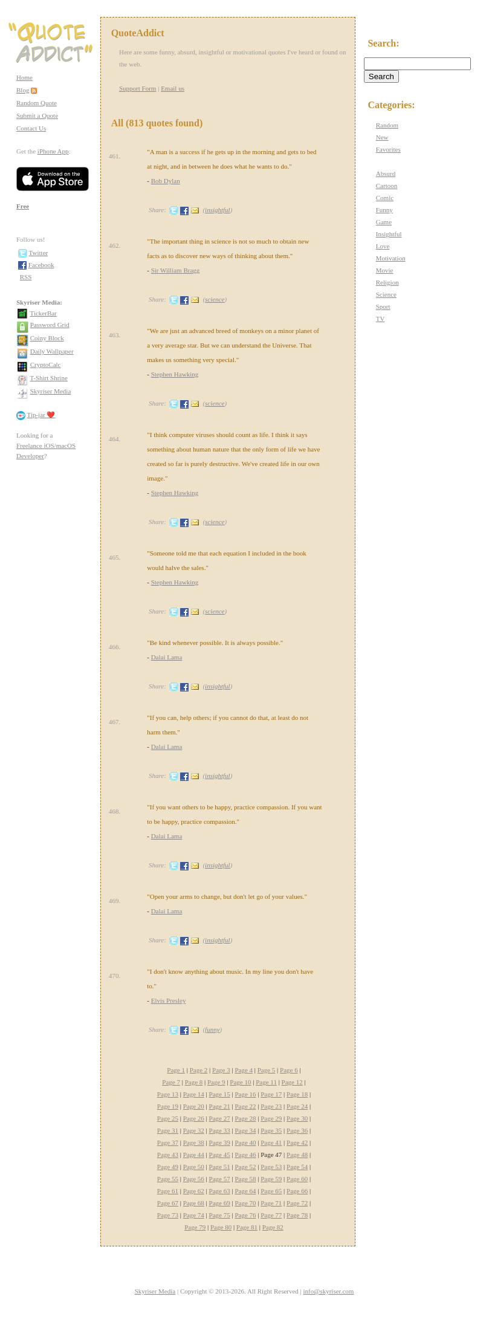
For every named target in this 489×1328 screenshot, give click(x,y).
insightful (217, 209)
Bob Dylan (165, 180)
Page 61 (167, 1190)
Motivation (391, 258)
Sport (383, 306)
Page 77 (271, 1215)
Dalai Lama (167, 657)
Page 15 (219, 1094)
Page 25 (167, 1118)
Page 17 (271, 1094)
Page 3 (221, 1070)
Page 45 (219, 1154)
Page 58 (245, 1178)
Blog (22, 90)
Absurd (385, 173)
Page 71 (271, 1203)
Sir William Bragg (175, 270)
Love (383, 246)
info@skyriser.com (328, 1291)
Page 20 (193, 1106)
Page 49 (167, 1166)
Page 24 (297, 1106)
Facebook (41, 264)
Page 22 (245, 1106)
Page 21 (219, 1106)
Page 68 (193, 1203)
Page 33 (219, 1130)
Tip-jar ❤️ (41, 414)
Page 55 (167, 1178)
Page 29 (271, 1118)
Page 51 (219, 1166)
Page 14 (193, 1094)
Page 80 (221, 1227)
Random (387, 125)
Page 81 (246, 1227)
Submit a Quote (37, 115)
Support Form (137, 88)
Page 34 (245, 1130)
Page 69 (219, 1203)
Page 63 (219, 1190)
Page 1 (176, 1070)
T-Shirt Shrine (49, 377)
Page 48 (297, 1154)
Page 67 (167, 1203)
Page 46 (245, 1154)
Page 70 (245, 1203)
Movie (384, 270)
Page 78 (297, 1215)
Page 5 (266, 1070)
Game (384, 221)
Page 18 (297, 1094)
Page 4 (244, 1070)
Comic (384, 197)
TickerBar (43, 313)
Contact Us (31, 128)
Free (22, 206)
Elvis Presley (168, 1000)
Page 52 (245, 1166)
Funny (384, 209)
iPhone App (53, 151)
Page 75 (219, 1215)
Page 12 (292, 1082)
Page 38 (193, 1142)
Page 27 (219, 1118)
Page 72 (297, 1203)
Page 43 (167, 1154)
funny (212, 1029)
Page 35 (271, 1130)
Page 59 (271, 1178)
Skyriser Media (50, 391)
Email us (172, 88)
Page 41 (271, 1142)
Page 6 (289, 1070)
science (214, 299)
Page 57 (219, 1178)
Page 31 (167, 1130)
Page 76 (245, 1215)
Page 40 (245, 1142)
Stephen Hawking (175, 374)
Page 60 (297, 1178)
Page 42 (297, 1142)
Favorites (388, 149)
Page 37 (167, 1142)
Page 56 (193, 1178)
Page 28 (245, 1118)
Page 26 (193, 1118)
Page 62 (193, 1190)
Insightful (389, 234)
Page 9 (216, 1082)
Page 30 (297, 1118)
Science (386, 294)
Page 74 (193, 1215)
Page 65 (271, 1190)
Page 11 (266, 1082)
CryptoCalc (45, 364)
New (382, 137)
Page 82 (272, 1227)
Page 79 (195, 1227)
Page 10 (240, 1082)
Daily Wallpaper (52, 351)
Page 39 (219, 1142)
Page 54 (297, 1166)
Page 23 (271, 1106)
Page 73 (167, 1215)
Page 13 (167, 1094)
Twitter (38, 252)
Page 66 (297, 1190)
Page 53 (271, 1166)
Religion (387, 282)
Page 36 (297, 1130)
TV (380, 318)
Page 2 (199, 1070)
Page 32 (193, 1130)
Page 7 (171, 1082)
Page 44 (193, 1154)
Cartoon (386, 185)
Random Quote (36, 102)
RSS (26, 276)
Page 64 (245, 1190)
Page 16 (245, 1094)
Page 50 (193, 1166)
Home (24, 77)
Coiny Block (47, 338)
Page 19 (167, 1106)
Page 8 (194, 1082)
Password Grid (50, 324)
